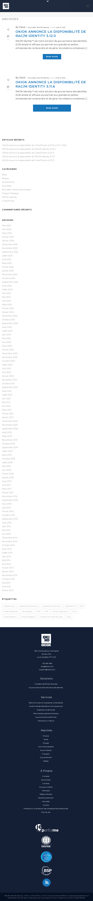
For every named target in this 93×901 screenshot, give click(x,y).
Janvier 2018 (8, 477)
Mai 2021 (6, 402)
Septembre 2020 (10, 428)
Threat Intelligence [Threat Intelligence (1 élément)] (28, 617)
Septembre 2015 (10, 519)
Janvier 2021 (8, 417)
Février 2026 (8, 237)
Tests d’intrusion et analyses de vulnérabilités (46, 703)
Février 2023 (8, 350)
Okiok (22, 27)
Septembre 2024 (10, 282)
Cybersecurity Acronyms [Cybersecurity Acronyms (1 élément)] (28, 606)
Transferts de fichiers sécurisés (46, 684)
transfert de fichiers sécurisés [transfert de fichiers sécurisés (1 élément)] (51, 617)
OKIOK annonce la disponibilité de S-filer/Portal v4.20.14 (28, 153)
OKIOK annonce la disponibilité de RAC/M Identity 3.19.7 (28, 156)
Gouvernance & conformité (45, 717)
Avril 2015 (6, 534)
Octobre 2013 (8, 579)
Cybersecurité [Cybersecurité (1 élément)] (70, 606)
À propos (45, 776)
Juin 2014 (6, 556)
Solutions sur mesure (46, 721)
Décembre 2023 (9, 316)
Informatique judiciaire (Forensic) (46, 713)
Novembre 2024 (10, 274)
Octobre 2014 (8, 545)
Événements (8, 182)
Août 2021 (7, 391)
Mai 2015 (6, 530)
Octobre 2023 (8, 319)
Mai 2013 (6, 583)
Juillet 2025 (7, 255)
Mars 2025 (7, 263)
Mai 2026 (6, 225)
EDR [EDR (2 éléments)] (81, 606)
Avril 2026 (6, 229)
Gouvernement (46, 757)
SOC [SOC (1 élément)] (74, 611)
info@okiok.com (47, 666)
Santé (46, 739)
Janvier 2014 (8, 571)
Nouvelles (32, 27)
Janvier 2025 (8, 271)
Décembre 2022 (9, 353)
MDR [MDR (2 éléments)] (38, 611)
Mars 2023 (7, 346)
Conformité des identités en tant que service (46, 706)
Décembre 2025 (9, 244)
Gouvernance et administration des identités (46, 688)
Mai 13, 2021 (60, 27)
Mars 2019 (7, 455)
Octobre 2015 (8, 515)
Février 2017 (8, 492)
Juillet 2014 (7, 553)
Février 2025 (8, 267)
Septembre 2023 (10, 323)
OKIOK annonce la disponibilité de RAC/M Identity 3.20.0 (29, 149)
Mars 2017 (7, 489)
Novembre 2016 (9, 496)
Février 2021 (7, 413)
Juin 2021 (6, 398)
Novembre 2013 (9, 575)
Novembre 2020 (10, 425)
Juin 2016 (6, 507)
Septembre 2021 (10, 387)
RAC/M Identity (43, 27)
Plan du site (45, 812)
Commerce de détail (46, 747)
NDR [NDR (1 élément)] (46, 611)
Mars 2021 (7, 410)
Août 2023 (7, 327)
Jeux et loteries (45, 750)
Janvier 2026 (8, 240)
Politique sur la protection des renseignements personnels (46, 809)
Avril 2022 (6, 372)
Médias (45, 761)
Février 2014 (8, 568)
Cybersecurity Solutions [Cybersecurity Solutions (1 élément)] (51, 606)
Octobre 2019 (8, 444)
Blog (4, 174)
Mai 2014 (6, 560)
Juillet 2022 (7, 365)
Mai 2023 (6, 338)
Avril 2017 (6, 485)
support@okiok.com (47, 670)
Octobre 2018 (8, 459)
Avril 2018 (6, 470)
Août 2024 (7, 286)
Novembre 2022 (9, 357)
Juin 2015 (6, 526)
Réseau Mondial (46, 794)
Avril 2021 (6, 406)
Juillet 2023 (7, 331)
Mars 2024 (7, 304)
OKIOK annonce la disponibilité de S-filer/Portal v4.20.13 (28, 160)
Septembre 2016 (10, 500)
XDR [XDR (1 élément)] (69, 617)
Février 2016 (7, 511)
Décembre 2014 (9, 538)
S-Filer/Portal (8, 201)
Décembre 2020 (10, 421)
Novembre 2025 (9, 248)
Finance (46, 736)
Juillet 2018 (7, 462)
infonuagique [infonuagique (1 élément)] (27, 611)
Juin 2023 (6, 334)
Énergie (46, 743)
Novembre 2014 (9, 541)
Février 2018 (8, 474)
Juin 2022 (6, 368)
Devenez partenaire (45, 798)
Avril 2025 (6, 259)
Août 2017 (7, 481)
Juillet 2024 (7, 289)
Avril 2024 (6, 301)
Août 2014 (7, 549)
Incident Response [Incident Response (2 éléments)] (11, 611)
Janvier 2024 (8, 312)
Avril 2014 (6, 564)
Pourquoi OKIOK (46, 787)
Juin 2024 (6, 293)
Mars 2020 (7, 436)
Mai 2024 (6, 297)
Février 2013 (7, 590)
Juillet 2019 (7, 451)
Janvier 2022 (8, 376)
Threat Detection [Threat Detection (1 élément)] (10, 617)
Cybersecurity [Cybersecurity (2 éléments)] (9, 606)
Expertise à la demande (46, 710)
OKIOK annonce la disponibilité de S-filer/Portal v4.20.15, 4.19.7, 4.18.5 (34, 145)
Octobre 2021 (8, 383)
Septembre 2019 (10, 447)
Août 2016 (7, 504)
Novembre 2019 (9, 440)
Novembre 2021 (9, 380)
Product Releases (10, 193)
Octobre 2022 (8, 361)
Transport (46, 754)
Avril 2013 (6, 586)
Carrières (45, 783)
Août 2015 (6, 522)
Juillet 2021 (7, 395)
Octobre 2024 (8, 278)
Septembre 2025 (10, 252)
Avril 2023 (6, 342)
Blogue (5, 178)
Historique (46, 791)
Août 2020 (7, 432)
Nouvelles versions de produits (16, 189)
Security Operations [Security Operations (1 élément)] (60, 611)
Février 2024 (8, 308)
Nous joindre (46, 780)
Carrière (46, 805)
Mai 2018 (6, 466)
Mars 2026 (7, 233)
